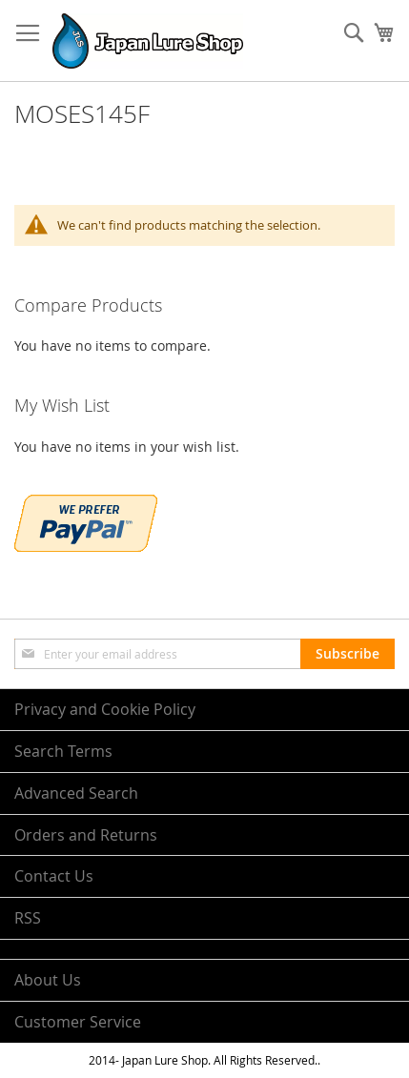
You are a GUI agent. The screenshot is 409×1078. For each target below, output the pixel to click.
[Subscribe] (347, 654)
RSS (27, 917)
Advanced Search (76, 793)
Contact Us (53, 875)
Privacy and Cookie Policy (104, 709)
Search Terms (63, 751)
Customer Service (77, 1021)
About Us (47, 979)
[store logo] (147, 41)
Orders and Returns (85, 834)
